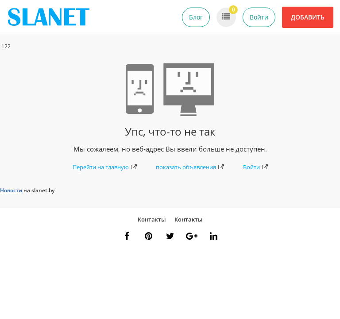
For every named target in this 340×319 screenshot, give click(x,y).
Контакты (152, 219)
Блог (196, 17)
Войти (259, 17)
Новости (11, 190)
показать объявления (190, 167)
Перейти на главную (105, 167)
